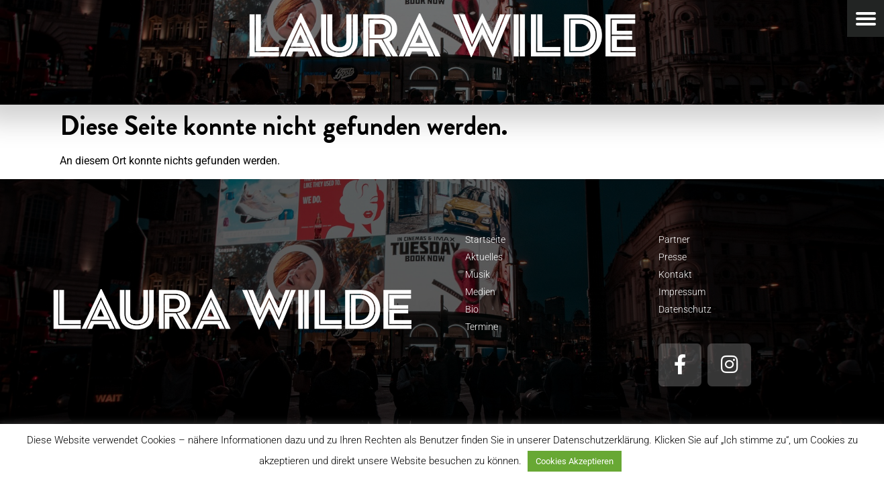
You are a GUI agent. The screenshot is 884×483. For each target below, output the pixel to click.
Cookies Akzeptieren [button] (574, 461)
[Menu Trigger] (865, 18)
